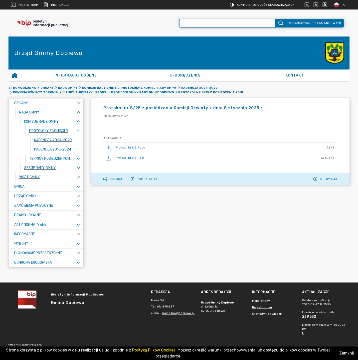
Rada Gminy (68, 88)
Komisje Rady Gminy (99, 88)
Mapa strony (25, 4)
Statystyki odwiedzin (267, 314)
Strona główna (22, 88)
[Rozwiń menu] (78, 158)
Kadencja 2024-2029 (199, 88)
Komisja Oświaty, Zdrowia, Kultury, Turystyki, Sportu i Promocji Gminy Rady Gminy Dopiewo (93, 92)
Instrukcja (56, 4)
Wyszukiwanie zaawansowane (315, 23)
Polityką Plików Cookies (154, 350)
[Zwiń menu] (78, 103)
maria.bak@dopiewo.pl (178, 313)
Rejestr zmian (262, 307)
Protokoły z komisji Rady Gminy (149, 88)
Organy (47, 88)
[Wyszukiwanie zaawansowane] (227, 23)
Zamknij (346, 353)
